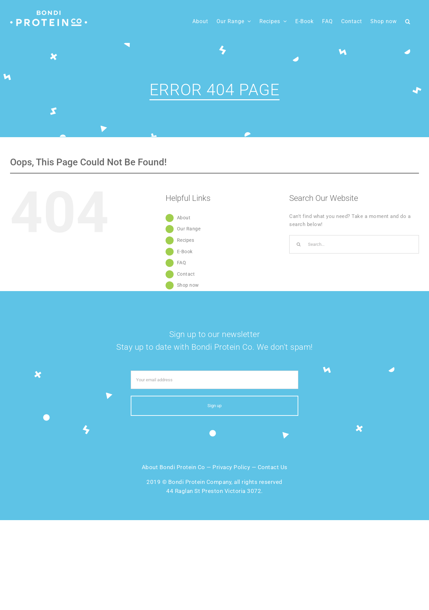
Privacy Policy (231, 467)
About (184, 217)
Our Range (189, 228)
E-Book (185, 251)
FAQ (181, 262)
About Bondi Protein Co (173, 467)
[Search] (298, 244)
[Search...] (354, 244)
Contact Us (273, 467)
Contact (186, 274)
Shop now (188, 285)
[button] (408, 21)
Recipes (185, 240)
